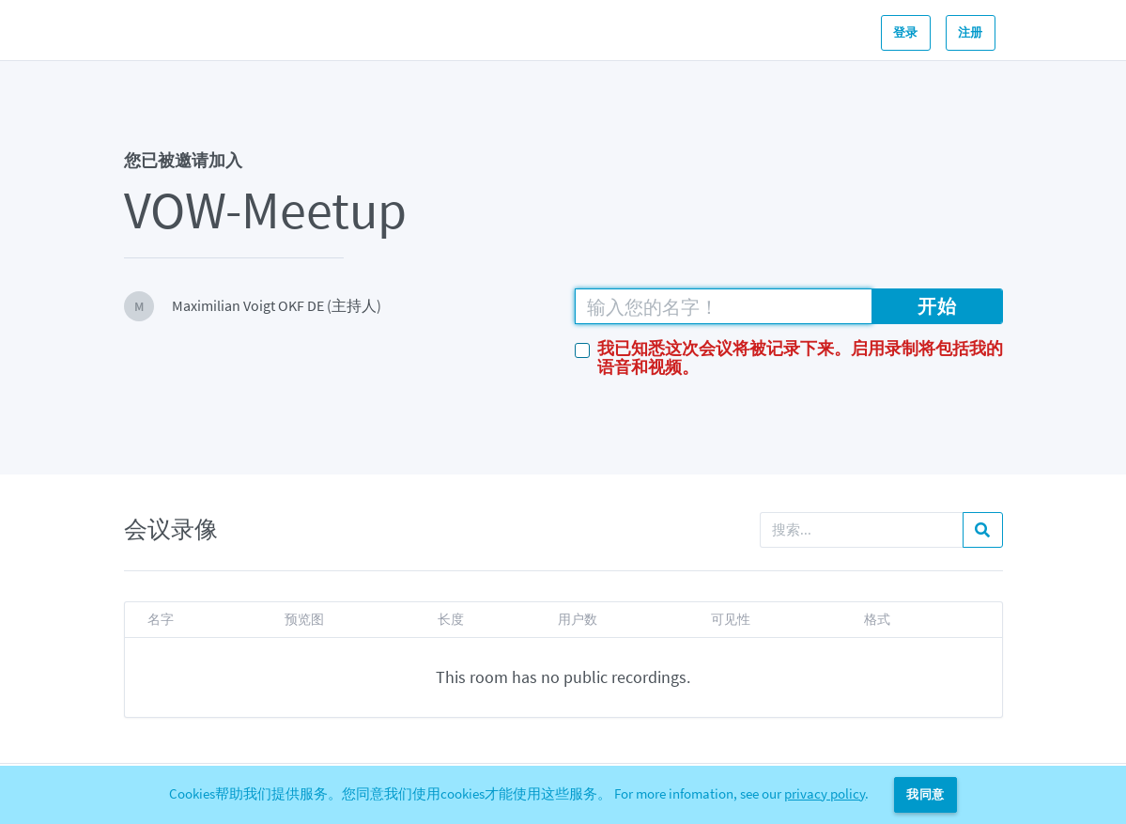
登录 (905, 32)
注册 (970, 32)
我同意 (925, 794)
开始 (937, 306)
